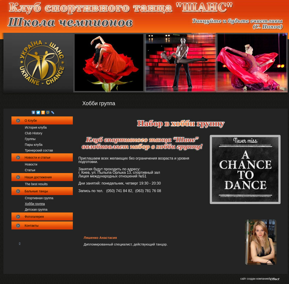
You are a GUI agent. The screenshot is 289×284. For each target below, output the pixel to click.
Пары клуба (34, 144)
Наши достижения (38, 177)
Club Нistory (33, 133)
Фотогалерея (34, 216)
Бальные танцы (36, 191)
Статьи (30, 170)
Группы (30, 139)
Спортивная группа (39, 198)
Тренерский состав (39, 150)
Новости (31, 164)
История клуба (36, 127)
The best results (36, 184)
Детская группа (36, 209)
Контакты (31, 225)
